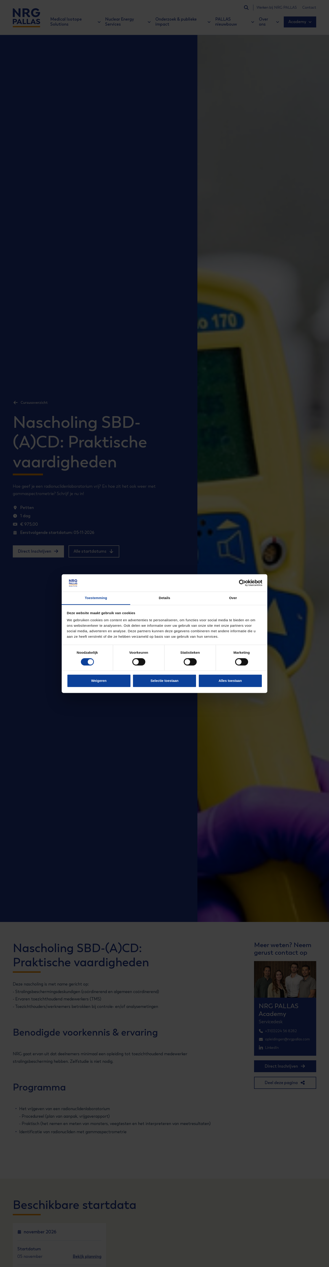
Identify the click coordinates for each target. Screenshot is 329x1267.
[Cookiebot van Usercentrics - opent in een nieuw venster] (242, 582)
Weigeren (98, 681)
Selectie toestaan (165, 681)
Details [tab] (164, 598)
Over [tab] (233, 598)
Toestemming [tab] (96, 598)
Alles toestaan (230, 681)
